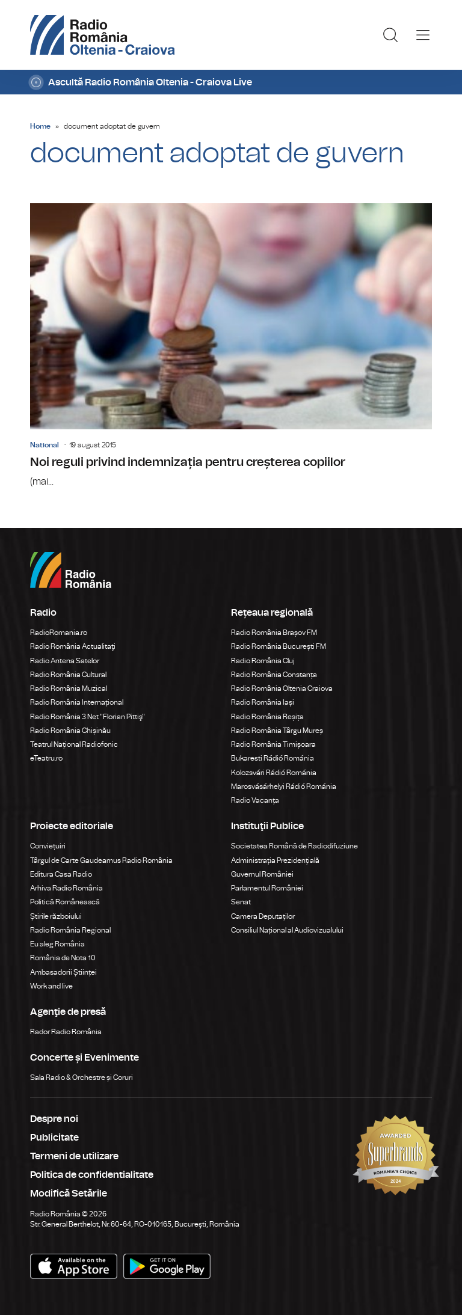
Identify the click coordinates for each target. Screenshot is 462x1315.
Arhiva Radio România (66, 888)
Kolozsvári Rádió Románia (273, 772)
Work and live (51, 986)
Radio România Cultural (68, 674)
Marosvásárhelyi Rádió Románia (283, 786)
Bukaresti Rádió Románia (272, 758)
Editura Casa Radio (61, 874)
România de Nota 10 (63, 957)
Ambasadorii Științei (63, 972)
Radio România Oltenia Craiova (282, 688)
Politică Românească (65, 902)
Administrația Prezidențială (275, 860)
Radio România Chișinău (70, 730)
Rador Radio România (66, 1031)
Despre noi (54, 1119)
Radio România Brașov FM (274, 632)
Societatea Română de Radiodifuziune (294, 846)
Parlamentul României (267, 888)
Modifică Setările (68, 1193)
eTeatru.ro (46, 758)
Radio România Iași (262, 702)
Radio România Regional (70, 930)
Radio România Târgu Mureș (277, 730)
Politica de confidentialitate (91, 1175)
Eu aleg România (57, 944)
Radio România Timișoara (273, 744)
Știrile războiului (56, 916)
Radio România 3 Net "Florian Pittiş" (87, 716)
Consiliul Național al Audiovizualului (287, 930)
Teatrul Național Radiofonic (74, 744)
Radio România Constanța (274, 674)
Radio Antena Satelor (64, 660)
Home (40, 126)
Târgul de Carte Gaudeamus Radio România (101, 860)
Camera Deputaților (263, 916)
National (44, 445)
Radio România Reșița (267, 716)
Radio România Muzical (68, 688)
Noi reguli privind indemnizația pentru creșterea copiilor (231, 346)
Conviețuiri (48, 846)
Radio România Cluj (263, 660)
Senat (241, 902)
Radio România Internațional (76, 702)
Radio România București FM (278, 646)
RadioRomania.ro (58, 632)
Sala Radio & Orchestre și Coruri (81, 1077)
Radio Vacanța (255, 800)
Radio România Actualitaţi (73, 646)
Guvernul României (262, 874)
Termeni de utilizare (74, 1156)
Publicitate (54, 1137)
